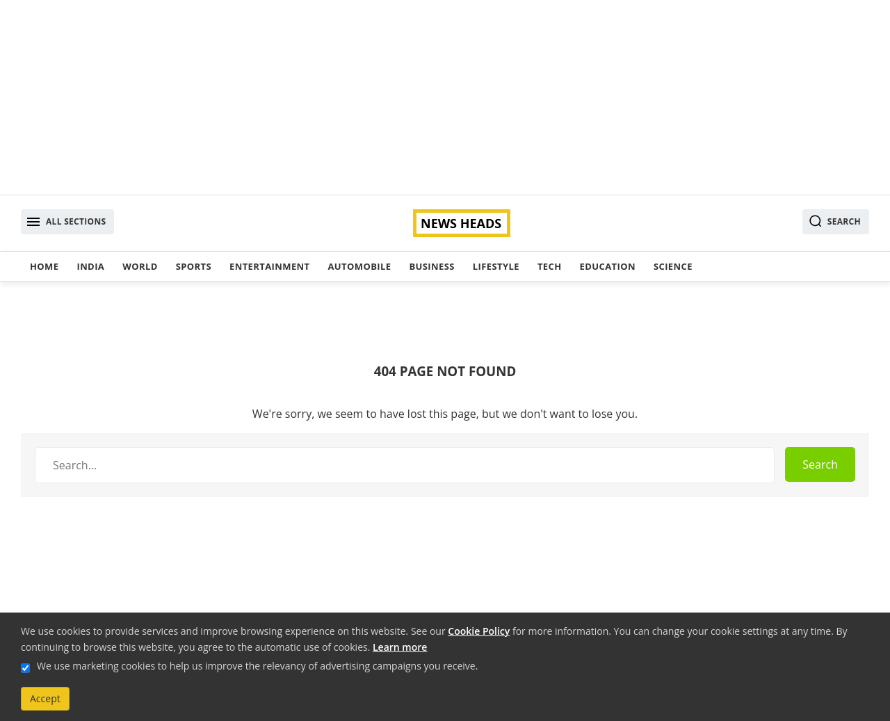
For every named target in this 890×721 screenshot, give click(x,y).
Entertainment (269, 266)
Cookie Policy (479, 631)
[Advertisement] (445, 97)
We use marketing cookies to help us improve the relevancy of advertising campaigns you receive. (257, 665)
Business (431, 266)
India (90, 266)
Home (44, 266)
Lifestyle (496, 266)
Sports (193, 266)
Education (608, 266)
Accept (45, 698)
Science (673, 266)
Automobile (359, 266)
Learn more (400, 647)
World (139, 266)
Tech (549, 266)
